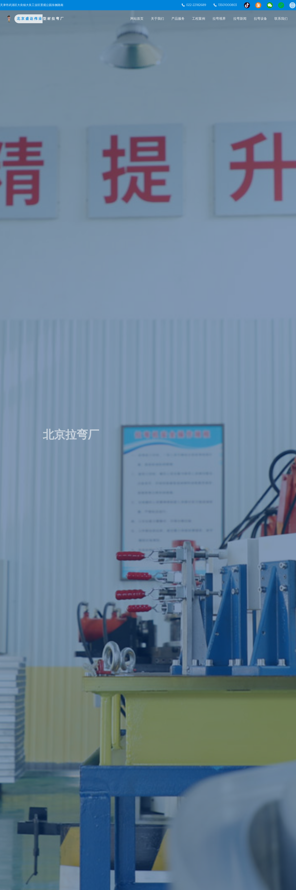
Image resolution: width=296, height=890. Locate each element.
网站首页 (136, 19)
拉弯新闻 (239, 19)
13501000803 (225, 5)
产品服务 (178, 19)
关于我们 (157, 19)
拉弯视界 (219, 19)
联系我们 (281, 19)
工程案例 (198, 19)
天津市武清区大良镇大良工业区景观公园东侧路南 (31, 5)
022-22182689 (194, 5)
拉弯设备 (260, 19)
